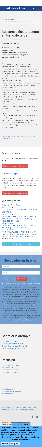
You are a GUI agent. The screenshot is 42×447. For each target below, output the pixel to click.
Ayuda (24, 407)
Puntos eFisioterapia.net (10, 372)
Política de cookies (8, 410)
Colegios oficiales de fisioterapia (13, 348)
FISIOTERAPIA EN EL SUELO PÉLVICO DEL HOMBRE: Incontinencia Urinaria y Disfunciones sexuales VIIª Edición (20, 234)
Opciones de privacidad (21, 424)
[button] (39, 9)
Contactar (15, 407)
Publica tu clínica (8, 394)
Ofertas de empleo (8, 19)
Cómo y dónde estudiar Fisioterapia (15, 346)
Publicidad (32, 407)
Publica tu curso (7, 389)
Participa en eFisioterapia (11, 365)
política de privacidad (33, 284)
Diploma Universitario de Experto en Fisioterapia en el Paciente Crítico (19, 226)
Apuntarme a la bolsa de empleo (15, 193)
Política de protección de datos (24, 320)
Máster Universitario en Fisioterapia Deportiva (19, 210)
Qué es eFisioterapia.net (10, 341)
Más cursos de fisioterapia (21, 244)
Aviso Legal (6, 407)
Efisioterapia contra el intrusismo (14, 344)
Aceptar (5, 444)
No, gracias (15, 444)
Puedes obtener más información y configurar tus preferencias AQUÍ (21, 438)
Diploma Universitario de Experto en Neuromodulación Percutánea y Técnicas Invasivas (19, 218)
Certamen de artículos (10, 370)
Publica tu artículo (8, 367)
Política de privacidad (25, 410)
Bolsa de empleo (10, 173)
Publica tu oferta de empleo (12, 391)
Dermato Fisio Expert (12, 205)
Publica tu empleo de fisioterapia (15, 166)
